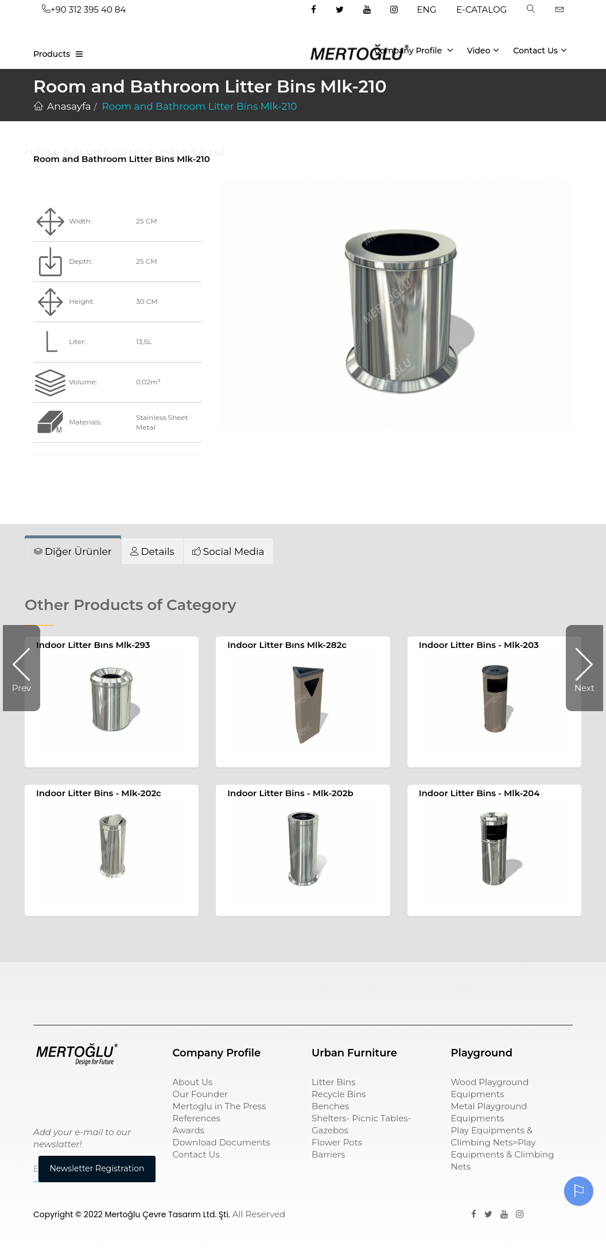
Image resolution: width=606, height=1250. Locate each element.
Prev (26, 668)
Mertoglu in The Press (219, 1106)
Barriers (328, 1154)
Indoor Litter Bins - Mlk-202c (98, 793)
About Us (193, 1082)
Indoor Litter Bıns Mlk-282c (287, 644)
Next (580, 668)
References (197, 1118)
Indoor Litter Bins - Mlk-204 (479, 793)
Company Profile (413, 50)
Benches (330, 1106)
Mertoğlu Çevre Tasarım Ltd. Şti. (167, 1214)
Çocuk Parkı (60, 987)
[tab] (73, 551)
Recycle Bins (339, 1094)
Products (51, 54)
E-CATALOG (481, 9)
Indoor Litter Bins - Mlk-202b (290, 793)
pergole (468, 987)
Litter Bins (333, 1082)
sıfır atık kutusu (346, 987)
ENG (427, 9)
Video (483, 50)
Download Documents (221, 1142)
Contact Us (540, 50)
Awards (188, 1130)
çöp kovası (196, 987)
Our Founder (200, 1094)
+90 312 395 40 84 (84, 9)
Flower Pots (337, 1142)
